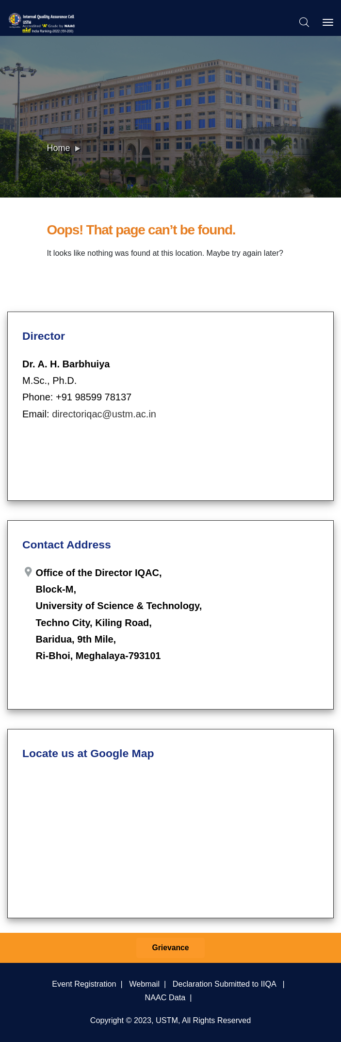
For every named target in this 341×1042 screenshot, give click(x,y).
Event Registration (84, 983)
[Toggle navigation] (328, 22)
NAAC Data (165, 997)
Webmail (144, 983)
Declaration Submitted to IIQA (224, 983)
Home (58, 148)
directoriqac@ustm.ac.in (104, 414)
